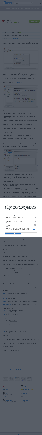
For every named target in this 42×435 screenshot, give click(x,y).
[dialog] (21, 217)
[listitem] (21, 215)
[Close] (40, 200)
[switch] (34, 217)
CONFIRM (13, 233)
